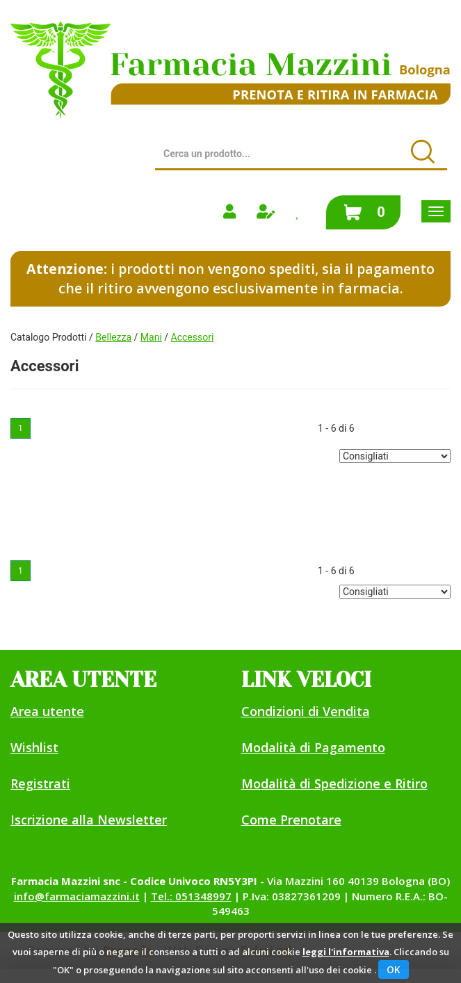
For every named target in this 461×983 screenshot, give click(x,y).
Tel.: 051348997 (191, 896)
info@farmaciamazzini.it (77, 896)
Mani (151, 337)
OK (394, 969)
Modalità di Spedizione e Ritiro (334, 783)
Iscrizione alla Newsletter (88, 819)
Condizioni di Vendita (305, 711)
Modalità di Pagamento (313, 747)
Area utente (47, 711)
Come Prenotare (291, 819)
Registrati (40, 783)
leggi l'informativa (345, 951)
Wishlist (34, 747)
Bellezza (113, 337)
